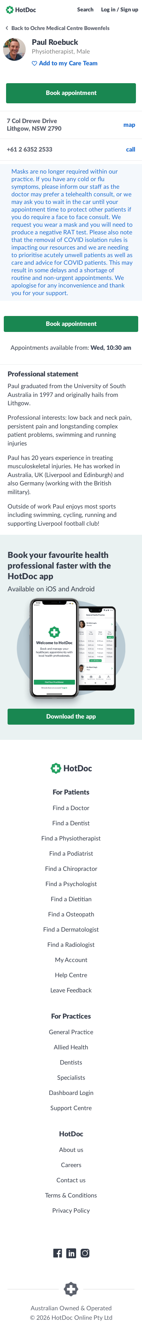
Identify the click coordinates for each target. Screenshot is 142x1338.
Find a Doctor (71, 808)
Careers (71, 1165)
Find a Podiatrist (71, 854)
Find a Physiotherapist (71, 839)
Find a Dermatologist (71, 930)
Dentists (71, 1063)
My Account (71, 960)
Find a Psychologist (71, 884)
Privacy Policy (71, 1211)
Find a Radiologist (71, 945)
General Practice (71, 1032)
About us (71, 1150)
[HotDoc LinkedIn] (71, 1253)
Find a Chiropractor (71, 869)
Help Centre (71, 975)
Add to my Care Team (64, 63)
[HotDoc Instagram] (85, 1253)
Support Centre (71, 1108)
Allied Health (71, 1047)
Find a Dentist (71, 823)
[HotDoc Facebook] (57, 1253)
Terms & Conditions (71, 1196)
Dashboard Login (71, 1093)
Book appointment (71, 93)
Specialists (71, 1078)
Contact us (71, 1180)
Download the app (71, 717)
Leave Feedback (71, 990)
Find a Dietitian (71, 899)
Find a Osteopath (71, 914)
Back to (57, 28)
